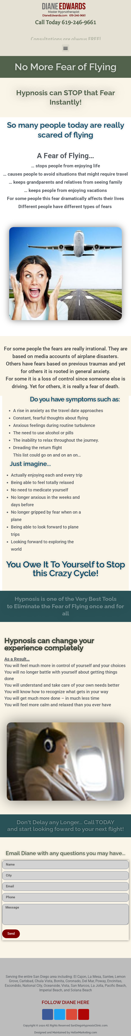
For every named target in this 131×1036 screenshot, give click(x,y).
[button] (65, 48)
